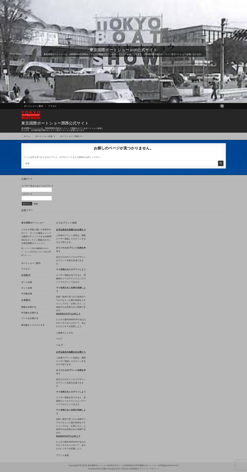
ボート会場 (26, 282)
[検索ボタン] (222, 106)
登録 (36, 204)
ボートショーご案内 (33, 106)
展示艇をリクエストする (33, 325)
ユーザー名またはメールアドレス (38, 186)
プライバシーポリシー (149, 469)
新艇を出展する (28, 307)
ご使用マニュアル (64, 333)
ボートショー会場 (43, 136)
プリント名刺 (62, 455)
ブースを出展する (29, 318)
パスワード (27, 194)
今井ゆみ (125, 469)
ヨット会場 (26, 288)
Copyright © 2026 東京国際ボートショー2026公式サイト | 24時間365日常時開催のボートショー (113, 465)
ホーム (27, 136)
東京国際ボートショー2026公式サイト (123, 49)
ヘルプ (59, 338)
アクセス (52, 106)
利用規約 (134, 469)
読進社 (104, 469)
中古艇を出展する (29, 313)
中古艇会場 (26, 293)
